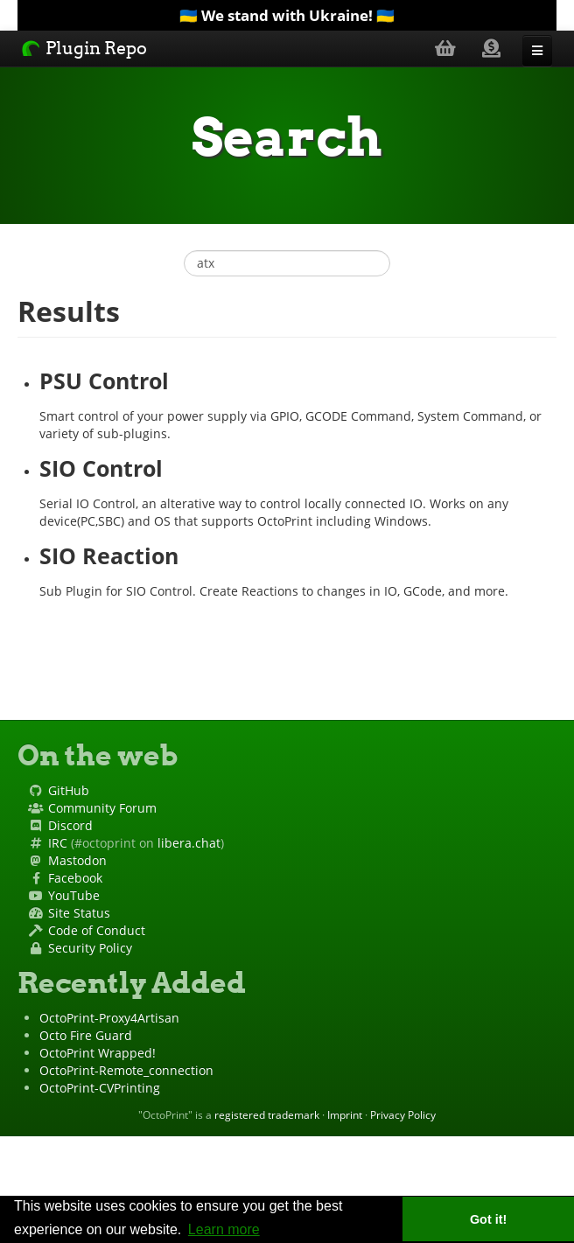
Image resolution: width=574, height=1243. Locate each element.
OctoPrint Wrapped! (97, 1052)
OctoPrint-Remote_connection (126, 1070)
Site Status (79, 912)
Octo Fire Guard (85, 1035)
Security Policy (90, 947)
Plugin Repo (84, 48)
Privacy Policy (403, 1114)
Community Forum (102, 808)
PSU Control (104, 381)
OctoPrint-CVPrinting (99, 1087)
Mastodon (77, 860)
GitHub (68, 790)
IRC (57, 842)
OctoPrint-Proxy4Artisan (109, 1017)
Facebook (75, 877)
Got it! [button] (488, 1219)
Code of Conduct (96, 930)
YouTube (74, 895)
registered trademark (266, 1114)
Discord (70, 825)
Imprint (344, 1114)
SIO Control (101, 468)
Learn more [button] (224, 1229)
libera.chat (189, 842)
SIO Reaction (108, 555)
